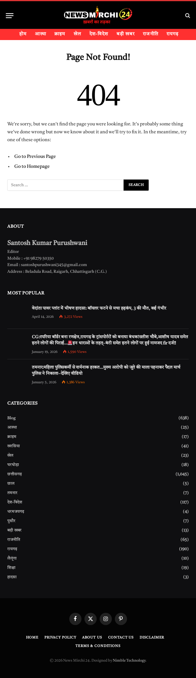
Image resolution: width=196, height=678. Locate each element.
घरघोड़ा (13, 465)
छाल (11, 484)
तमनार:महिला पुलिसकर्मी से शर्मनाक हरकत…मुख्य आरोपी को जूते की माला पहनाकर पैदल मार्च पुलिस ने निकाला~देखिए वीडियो (106, 370)
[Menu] (9, 15)
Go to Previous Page (35, 156)
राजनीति (150, 34)
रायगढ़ (172, 34)
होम (23, 34)
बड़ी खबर (126, 34)
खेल (77, 34)
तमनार (12, 493)
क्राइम (59, 34)
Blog (11, 418)
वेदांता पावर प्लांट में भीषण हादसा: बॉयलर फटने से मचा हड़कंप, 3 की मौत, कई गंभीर (99, 308)
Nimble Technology (129, 661)
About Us (92, 637)
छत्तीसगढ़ (14, 474)
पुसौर (11, 521)
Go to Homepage (32, 166)
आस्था (40, 34)
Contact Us (121, 637)
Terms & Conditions (97, 646)
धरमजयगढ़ (15, 512)
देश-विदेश (98, 34)
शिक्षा (11, 568)
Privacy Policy (60, 637)
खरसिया (13, 446)
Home (32, 637)
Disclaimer (152, 637)
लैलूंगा (12, 558)
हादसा (12, 577)
